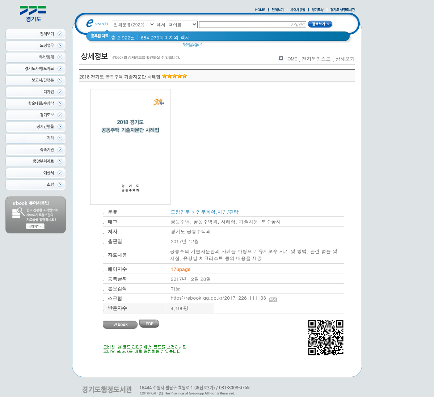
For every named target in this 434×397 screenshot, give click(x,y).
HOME (291, 58)
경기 (211, 46)
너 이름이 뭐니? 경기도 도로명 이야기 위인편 (271, 46)
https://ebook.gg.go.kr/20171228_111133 (224, 297)
